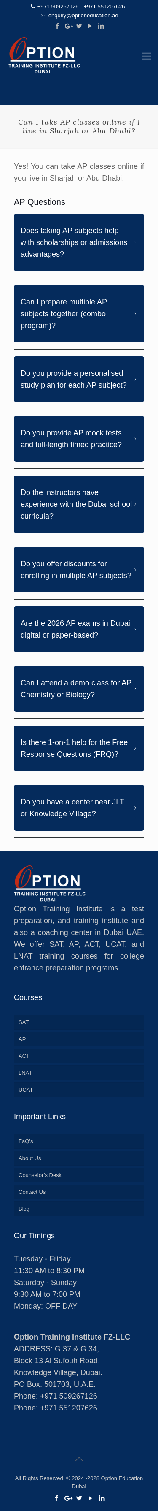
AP (22, 1039)
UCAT (26, 1090)
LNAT (25, 1073)
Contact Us (32, 1192)
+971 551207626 (104, 6)
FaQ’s (26, 1141)
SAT (24, 1022)
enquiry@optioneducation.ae (83, 15)
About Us (30, 1158)
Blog (24, 1209)
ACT (24, 1056)
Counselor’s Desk (40, 1175)
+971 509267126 (58, 6)
